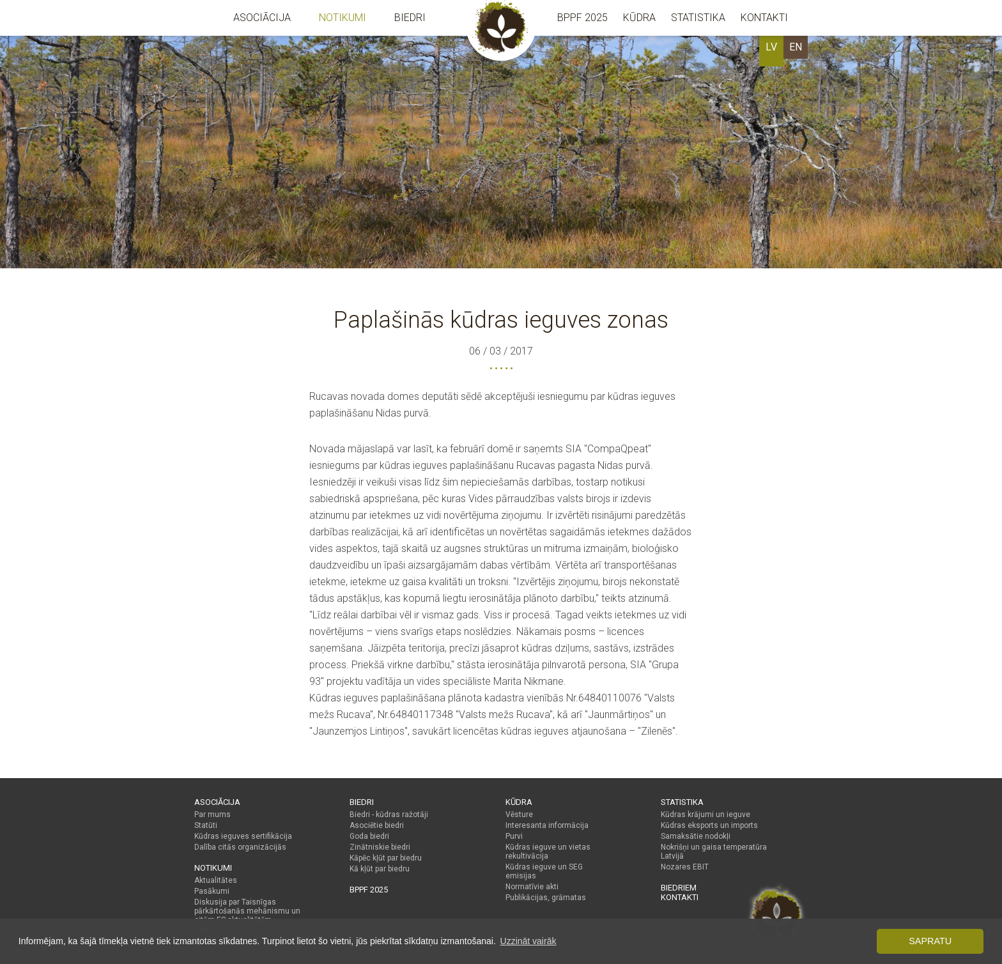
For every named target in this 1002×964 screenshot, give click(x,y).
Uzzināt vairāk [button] (528, 941)
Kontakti (764, 17)
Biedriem (679, 887)
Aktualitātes (215, 880)
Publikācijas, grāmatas (545, 897)
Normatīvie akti (532, 886)
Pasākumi (211, 891)
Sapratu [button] (930, 941)
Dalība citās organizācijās (240, 847)
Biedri (410, 17)
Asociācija (262, 17)
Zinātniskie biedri (380, 847)
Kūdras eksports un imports (709, 825)
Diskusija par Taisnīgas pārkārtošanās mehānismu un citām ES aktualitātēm (247, 911)
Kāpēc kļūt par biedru (386, 857)
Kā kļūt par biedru (380, 868)
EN (795, 47)
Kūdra (639, 17)
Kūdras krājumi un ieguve (705, 814)
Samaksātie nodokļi (695, 836)
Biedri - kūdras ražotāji (389, 814)
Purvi (514, 836)
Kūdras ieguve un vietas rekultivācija (547, 852)
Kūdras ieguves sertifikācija (243, 836)
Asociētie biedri (377, 825)
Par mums (212, 814)
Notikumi (342, 17)
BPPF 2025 (582, 17)
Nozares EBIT (685, 866)
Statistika (698, 17)
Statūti (205, 825)
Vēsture (519, 814)
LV (771, 47)
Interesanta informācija (547, 825)
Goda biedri (369, 836)
